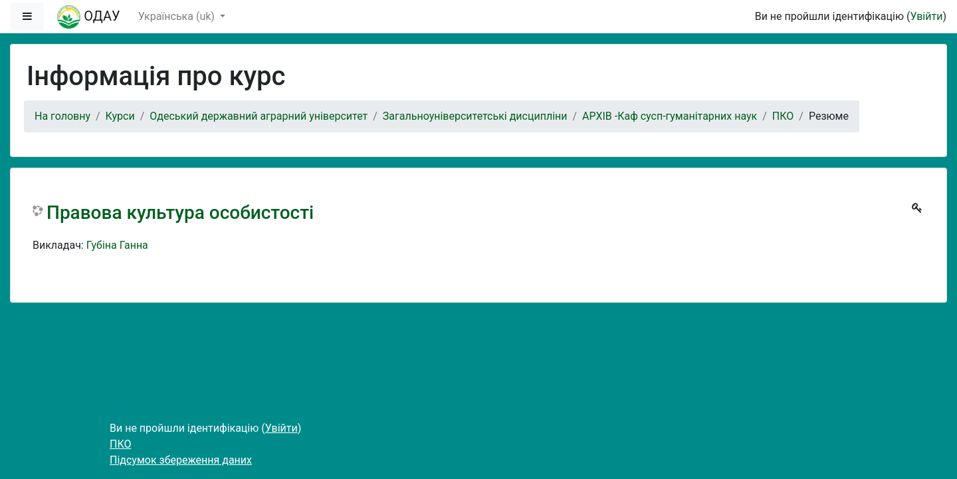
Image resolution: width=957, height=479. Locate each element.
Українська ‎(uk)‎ (177, 16)
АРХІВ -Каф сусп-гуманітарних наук (669, 116)
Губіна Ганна (117, 245)
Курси (120, 116)
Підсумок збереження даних (181, 460)
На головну (62, 116)
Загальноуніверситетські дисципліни (475, 116)
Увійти (926, 16)
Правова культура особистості (180, 213)
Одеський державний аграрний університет (259, 116)
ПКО (783, 116)
